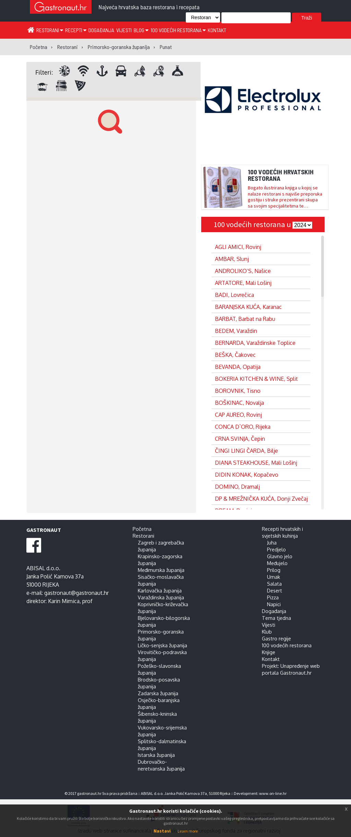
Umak (273, 577)
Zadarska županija (158, 693)
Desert (274, 590)
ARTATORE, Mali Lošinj (243, 282)
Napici (274, 604)
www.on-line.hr (273, 793)
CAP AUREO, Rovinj (238, 414)
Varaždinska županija (161, 597)
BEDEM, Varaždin (236, 330)
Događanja (101, 30)
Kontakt (217, 30)
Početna (142, 529)
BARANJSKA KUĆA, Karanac (248, 306)
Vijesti (124, 30)
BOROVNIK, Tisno (238, 390)
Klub (267, 631)
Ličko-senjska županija (162, 645)
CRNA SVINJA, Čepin (240, 438)
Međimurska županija (161, 570)
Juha (272, 542)
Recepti (75, 30)
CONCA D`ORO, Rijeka (242, 426)
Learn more (188, 831)
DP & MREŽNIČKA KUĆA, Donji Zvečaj (261, 498)
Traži (306, 18)
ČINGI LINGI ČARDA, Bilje (246, 450)
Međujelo (277, 563)
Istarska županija (156, 755)
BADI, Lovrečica (234, 294)
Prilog (273, 570)
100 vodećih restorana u (253, 224)
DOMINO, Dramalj (237, 486)
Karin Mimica (64, 601)
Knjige (268, 652)
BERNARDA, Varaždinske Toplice (255, 342)
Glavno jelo (279, 556)
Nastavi (162, 831)
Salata (274, 583)
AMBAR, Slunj (232, 258)
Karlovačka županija (160, 590)
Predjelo (276, 549)
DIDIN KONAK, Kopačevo (246, 474)
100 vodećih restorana (178, 30)
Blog (141, 30)
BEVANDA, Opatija (238, 366)
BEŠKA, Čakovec (235, 354)
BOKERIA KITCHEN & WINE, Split (256, 378)
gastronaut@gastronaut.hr (76, 592)
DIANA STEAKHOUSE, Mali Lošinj (256, 462)
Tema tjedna (276, 618)
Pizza (273, 597)
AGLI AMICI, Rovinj (238, 246)
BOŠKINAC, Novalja (239, 402)
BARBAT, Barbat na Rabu (245, 318)
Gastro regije (276, 638)
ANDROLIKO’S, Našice (243, 270)
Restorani (49, 30)
